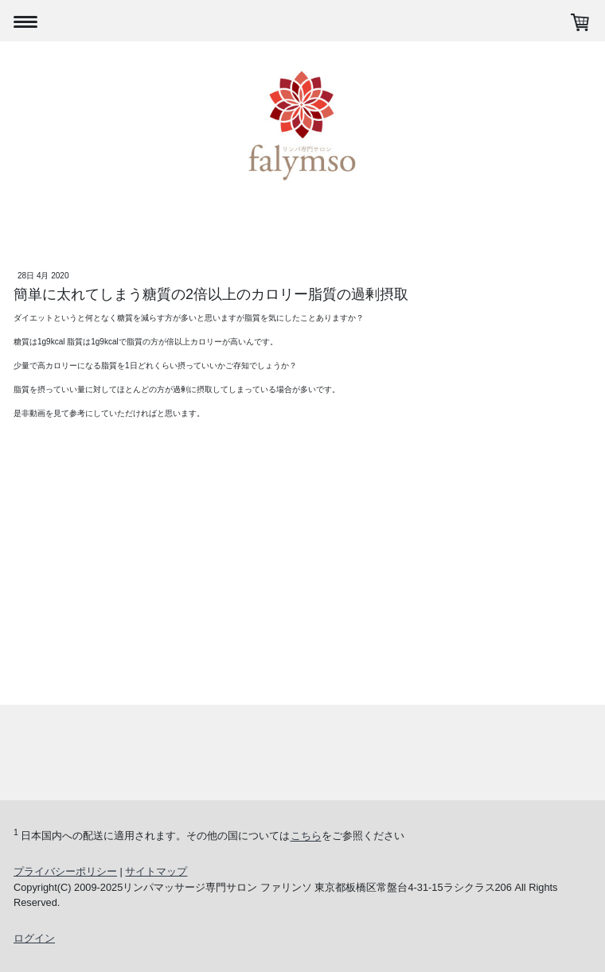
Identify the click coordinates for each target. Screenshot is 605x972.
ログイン (34, 938)
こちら (306, 836)
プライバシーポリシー (65, 871)
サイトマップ (156, 871)
